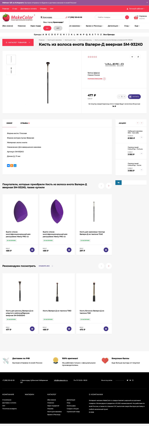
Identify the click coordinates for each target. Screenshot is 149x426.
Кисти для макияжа (54, 40)
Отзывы (43, 9)
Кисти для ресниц (85, 40)
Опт (51, 9)
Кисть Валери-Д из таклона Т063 (57, 311)
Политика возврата (9, 409)
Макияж (50, 409)
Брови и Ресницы (53, 414)
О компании (6, 400)
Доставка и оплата (29, 9)
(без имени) (51, 400)
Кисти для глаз (70, 40)
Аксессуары (71, 406)
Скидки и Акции (73, 409)
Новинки (50, 403)
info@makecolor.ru (61, 380)
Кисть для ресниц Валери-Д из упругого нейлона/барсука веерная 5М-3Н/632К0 (19, 313)
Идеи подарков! (53, 406)
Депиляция (71, 400)
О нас (14, 9)
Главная (5, 9)
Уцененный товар (73, 411)
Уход (68, 403)
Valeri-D (96, 73)
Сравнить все (46, 266)
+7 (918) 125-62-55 (75, 17)
